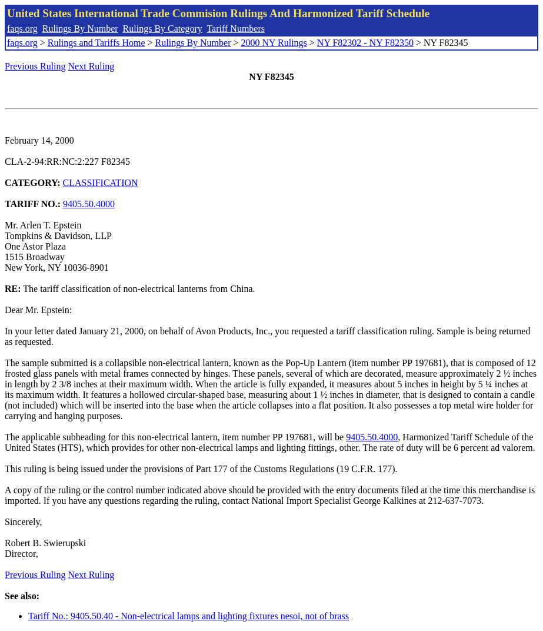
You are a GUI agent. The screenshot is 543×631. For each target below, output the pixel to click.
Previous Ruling (35, 66)
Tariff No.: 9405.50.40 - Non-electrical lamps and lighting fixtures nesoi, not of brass (188, 616)
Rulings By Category (162, 29)
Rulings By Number (80, 29)
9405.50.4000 (89, 204)
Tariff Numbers (235, 29)
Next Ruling (91, 66)
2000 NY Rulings (274, 43)
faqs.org (22, 29)
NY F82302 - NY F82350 (365, 43)
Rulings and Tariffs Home (96, 43)
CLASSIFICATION (100, 183)
